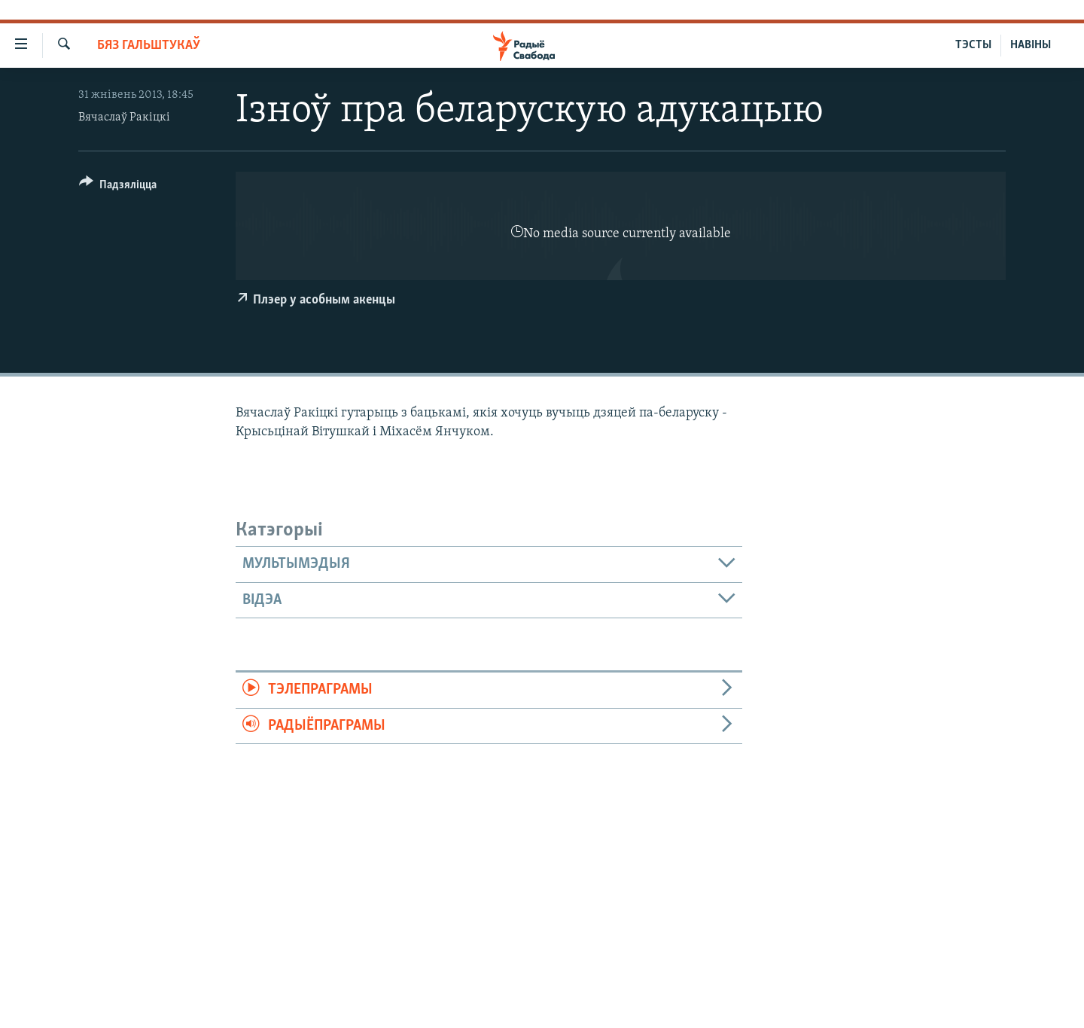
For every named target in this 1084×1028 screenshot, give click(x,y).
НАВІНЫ (1030, 45)
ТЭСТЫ (973, 45)
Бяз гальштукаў (148, 45)
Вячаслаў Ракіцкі (124, 117)
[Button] (118, 187)
